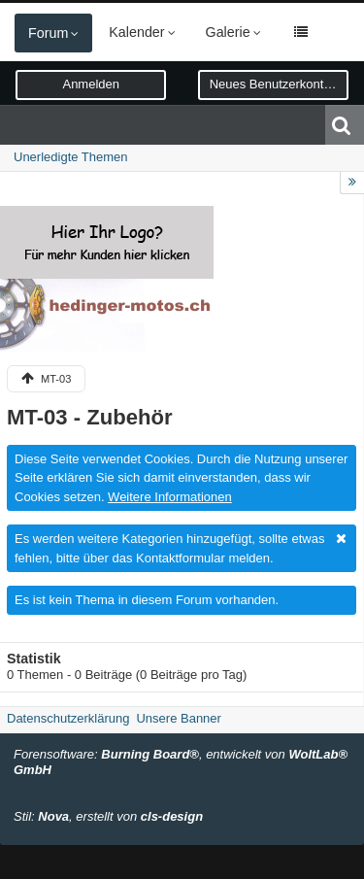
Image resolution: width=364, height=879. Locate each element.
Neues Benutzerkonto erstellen (279, 84)
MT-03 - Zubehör (90, 417)
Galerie (228, 32)
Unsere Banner (178, 718)
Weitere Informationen (170, 497)
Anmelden (90, 84)
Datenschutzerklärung (68, 718)
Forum (48, 33)
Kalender (136, 32)
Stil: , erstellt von (108, 816)
